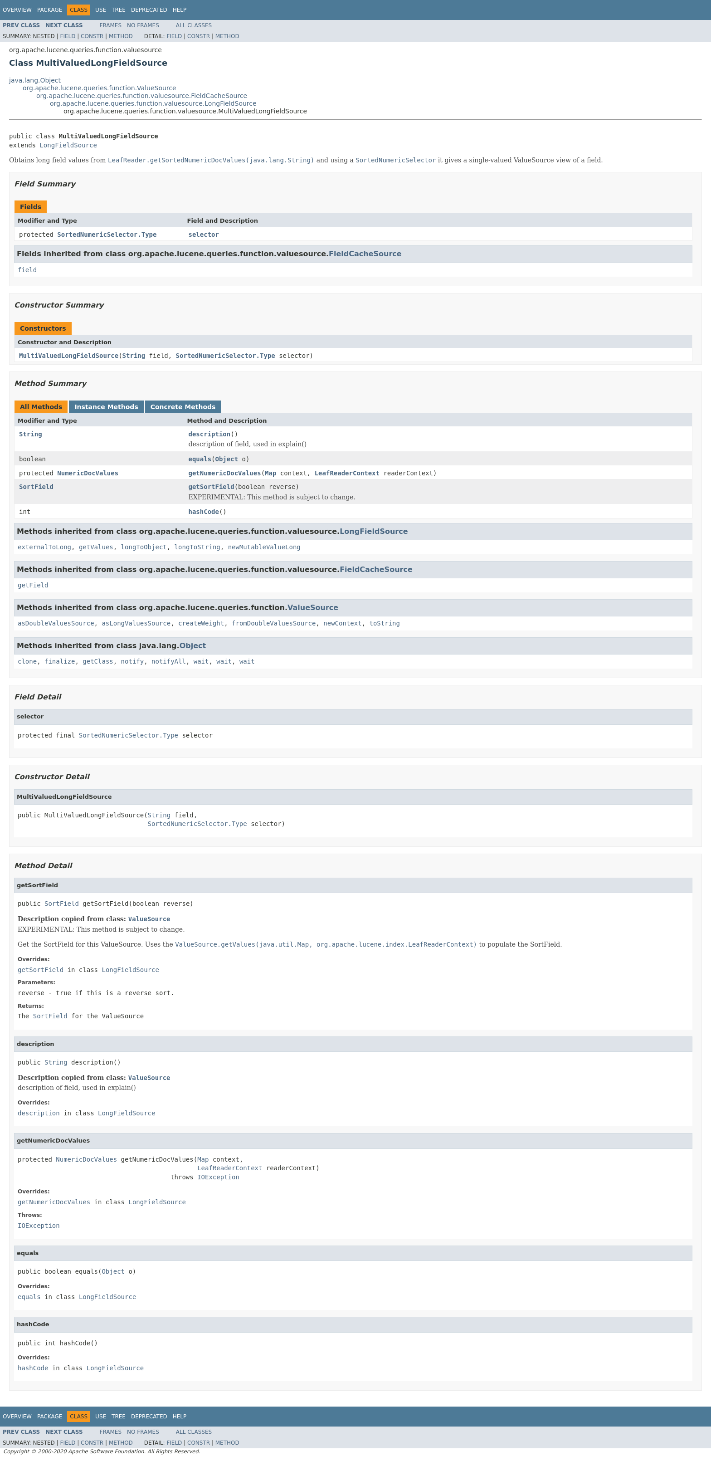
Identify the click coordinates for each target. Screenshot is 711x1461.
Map (270, 473)
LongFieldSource (68, 145)
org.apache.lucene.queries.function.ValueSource (99, 88)
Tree (119, 10)
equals (200, 459)
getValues (96, 547)
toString (384, 623)
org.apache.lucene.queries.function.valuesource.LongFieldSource (153, 103)
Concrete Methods (183, 406)
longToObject (144, 547)
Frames (111, 25)
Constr (92, 36)
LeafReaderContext (347, 473)
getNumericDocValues (225, 473)
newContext (342, 623)
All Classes (194, 25)
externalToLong (44, 547)
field (27, 270)
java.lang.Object (35, 80)
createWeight (201, 623)
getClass (98, 661)
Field (67, 36)
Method (121, 36)
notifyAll (168, 661)
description (210, 434)
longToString (197, 547)
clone (27, 661)
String (134, 355)
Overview (17, 10)
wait (201, 661)
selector (204, 234)
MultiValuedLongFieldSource (68, 355)
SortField (36, 486)
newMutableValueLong (264, 547)
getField (33, 585)
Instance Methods (106, 406)
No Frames (143, 25)
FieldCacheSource (365, 253)
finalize (59, 661)
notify (132, 661)
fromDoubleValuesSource (274, 623)
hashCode (204, 511)
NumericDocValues (87, 473)
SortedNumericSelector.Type (106, 234)
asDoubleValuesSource (56, 623)
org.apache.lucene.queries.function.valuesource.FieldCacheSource (141, 95)
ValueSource (312, 607)
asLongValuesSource (136, 623)
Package (49, 10)
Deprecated (149, 10)
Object (227, 459)
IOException (218, 1177)
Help (180, 10)
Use (100, 10)
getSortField (211, 486)
